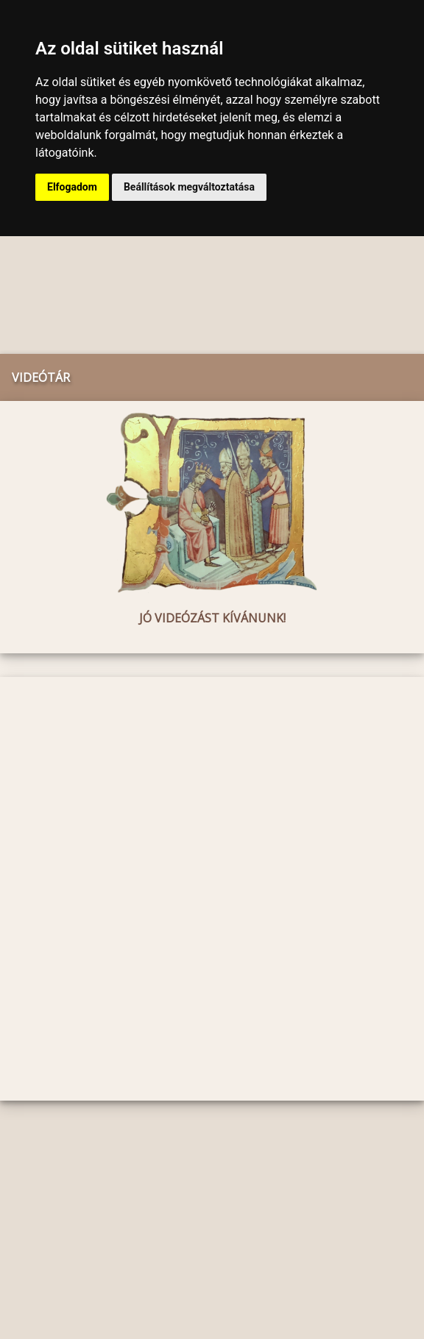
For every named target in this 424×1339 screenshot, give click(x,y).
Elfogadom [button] (72, 187)
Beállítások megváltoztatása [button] (189, 187)
